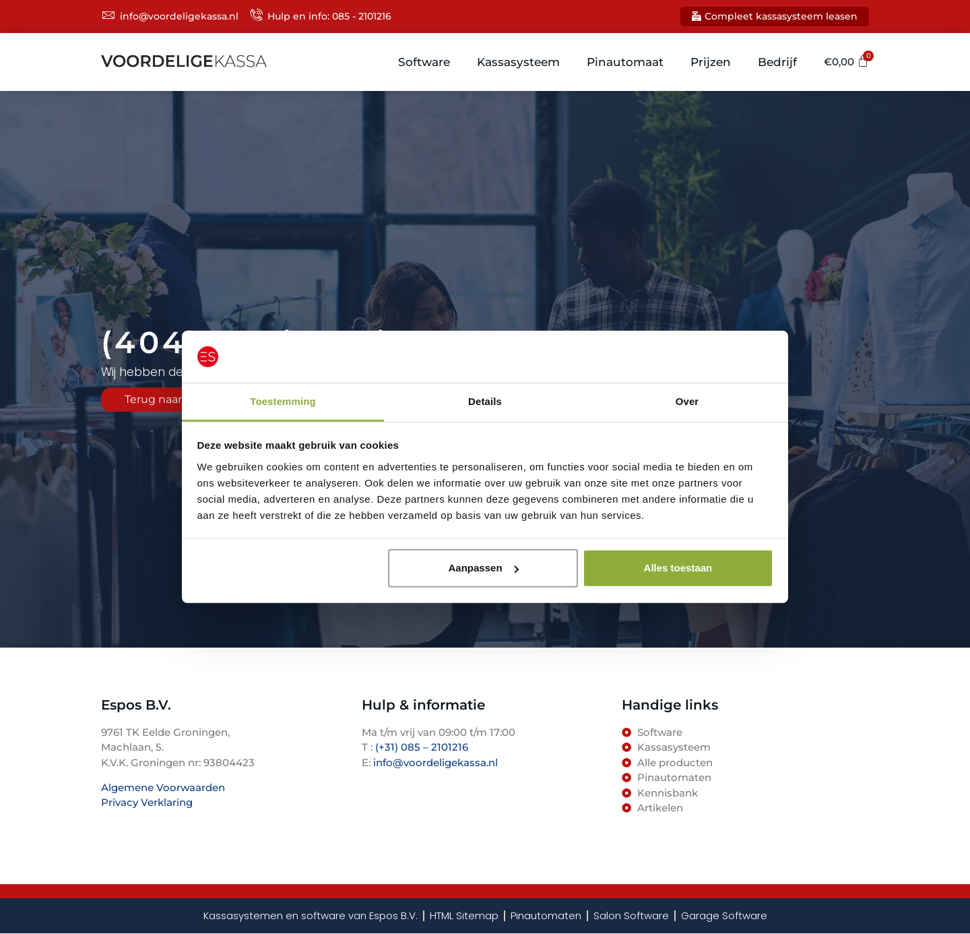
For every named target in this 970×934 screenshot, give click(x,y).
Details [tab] (485, 401)
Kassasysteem (518, 62)
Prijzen (710, 62)
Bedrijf (777, 62)
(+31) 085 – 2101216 (420, 747)
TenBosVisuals (138, 828)
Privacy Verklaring (147, 802)
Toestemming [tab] (283, 401)
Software (424, 62)
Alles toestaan (678, 567)
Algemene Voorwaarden (163, 787)
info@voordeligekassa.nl (435, 762)
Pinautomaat (625, 62)
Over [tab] (687, 401)
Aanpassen (484, 567)
